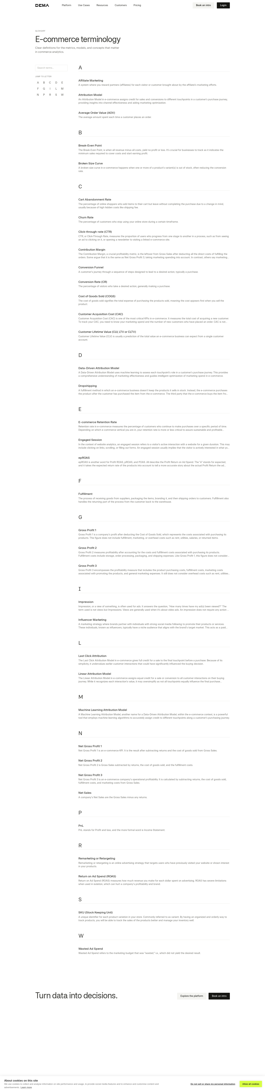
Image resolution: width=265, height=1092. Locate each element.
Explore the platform (191, 996)
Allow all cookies (250, 1084)
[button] (68, 5)
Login (223, 5)
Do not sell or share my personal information (213, 1084)
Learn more (26, 1087)
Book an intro (203, 5)
